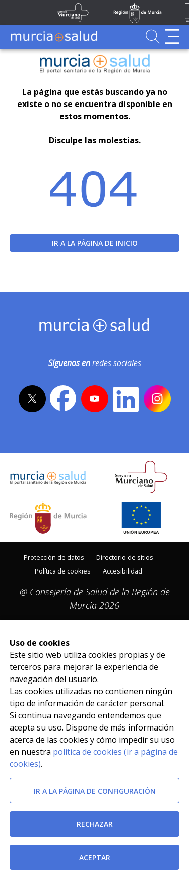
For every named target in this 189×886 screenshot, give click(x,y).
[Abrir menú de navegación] (172, 36)
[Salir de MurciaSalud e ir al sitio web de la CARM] (48, 517)
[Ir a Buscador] (152, 36)
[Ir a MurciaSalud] (54, 36)
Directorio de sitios (124, 557)
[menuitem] (54, 556)
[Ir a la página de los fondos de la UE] (141, 517)
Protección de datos (54, 557)
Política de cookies (63, 571)
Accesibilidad (122, 571)
